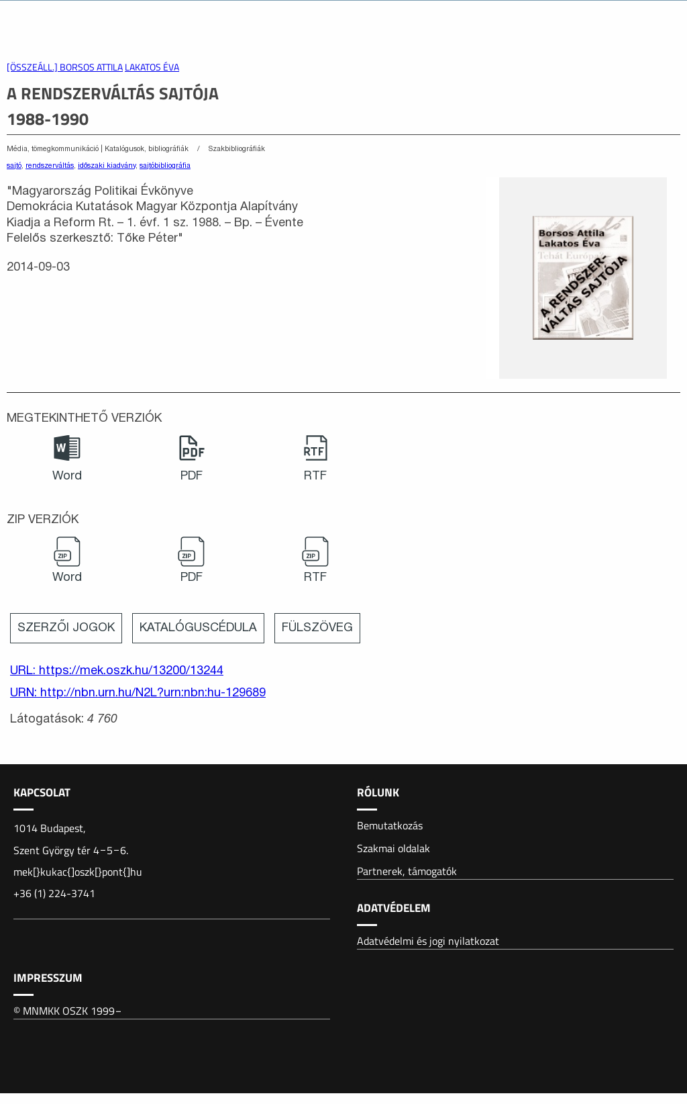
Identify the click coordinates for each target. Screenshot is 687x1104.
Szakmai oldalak (393, 848)
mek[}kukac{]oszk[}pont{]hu (77, 872)
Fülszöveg (317, 628)
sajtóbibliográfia (165, 166)
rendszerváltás (49, 166)
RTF (315, 476)
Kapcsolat (41, 792)
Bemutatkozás (390, 825)
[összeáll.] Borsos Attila (65, 67)
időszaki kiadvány (107, 166)
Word (67, 476)
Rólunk (378, 792)
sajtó (14, 166)
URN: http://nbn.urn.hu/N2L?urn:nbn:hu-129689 (138, 693)
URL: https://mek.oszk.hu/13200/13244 (116, 671)
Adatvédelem (394, 908)
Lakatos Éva (152, 67)
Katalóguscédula (198, 628)
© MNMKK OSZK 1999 (68, 1011)
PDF (191, 476)
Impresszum (48, 977)
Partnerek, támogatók (407, 871)
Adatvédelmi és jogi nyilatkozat (428, 941)
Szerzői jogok (66, 628)
